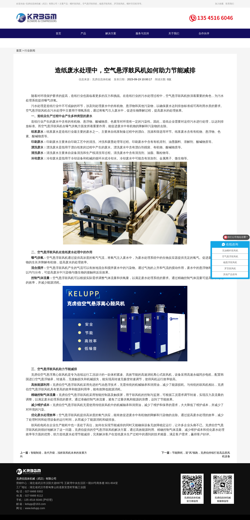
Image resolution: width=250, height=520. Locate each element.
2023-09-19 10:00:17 (139, 79)
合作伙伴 (204, 33)
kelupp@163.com (35, 504)
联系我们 (230, 3)
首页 (58, 33)
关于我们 (173, 33)
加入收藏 (219, 3)
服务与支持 (142, 33)
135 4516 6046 (33, 499)
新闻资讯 (61, 42)
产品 (83, 33)
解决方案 (110, 33)
